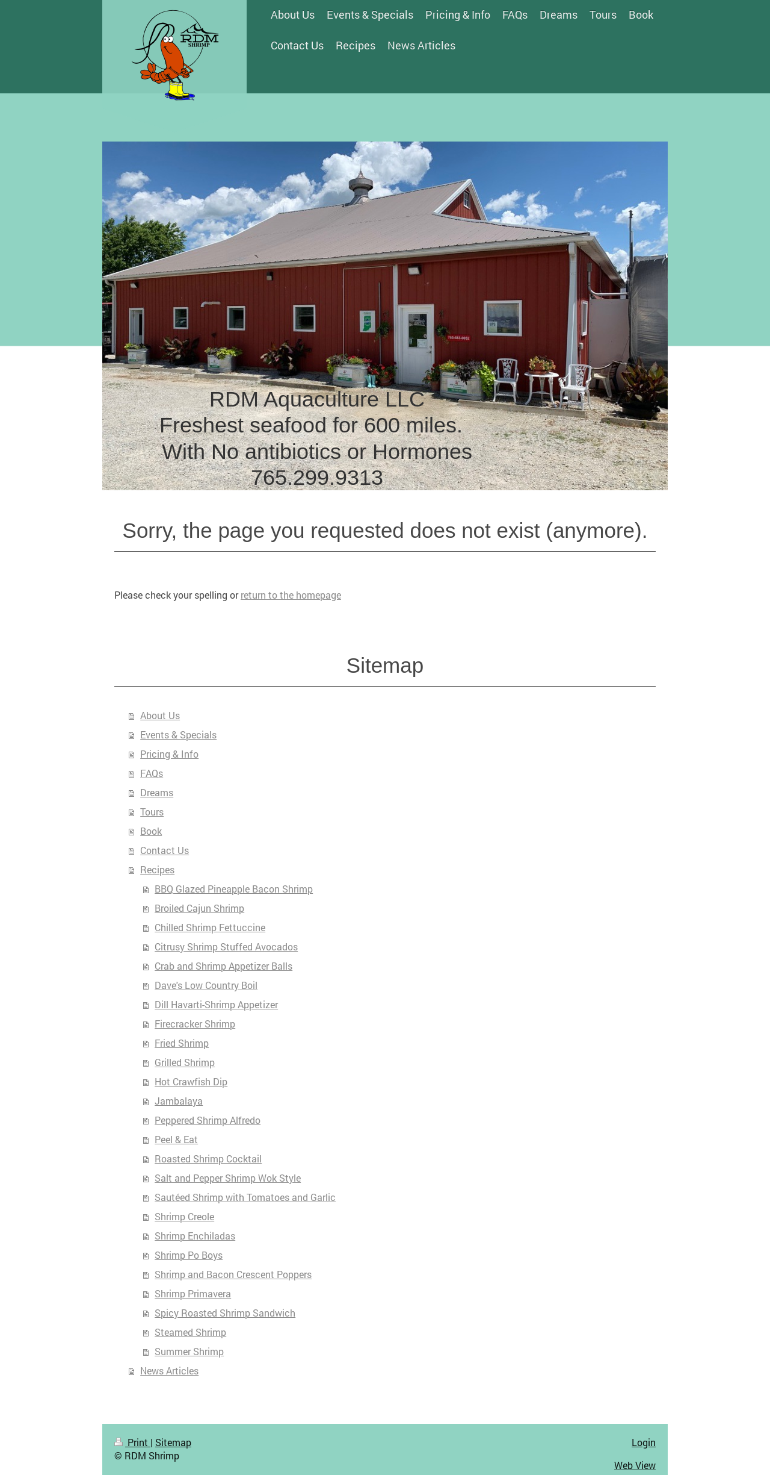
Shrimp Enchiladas (195, 1235)
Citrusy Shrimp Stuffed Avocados (226, 946)
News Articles (169, 1370)
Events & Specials (178, 734)
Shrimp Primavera (193, 1293)
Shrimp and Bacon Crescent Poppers (233, 1274)
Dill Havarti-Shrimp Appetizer (216, 1004)
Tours (152, 811)
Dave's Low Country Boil (206, 985)
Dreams (156, 792)
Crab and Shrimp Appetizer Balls (223, 965)
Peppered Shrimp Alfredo (207, 1120)
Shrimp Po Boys (189, 1255)
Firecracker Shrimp (195, 1023)
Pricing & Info (169, 753)
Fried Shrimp (182, 1043)
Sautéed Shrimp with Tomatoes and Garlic (245, 1197)
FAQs (151, 773)
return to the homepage (291, 594)
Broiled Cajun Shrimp (199, 908)
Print (132, 1442)
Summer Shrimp (189, 1351)
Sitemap (173, 1442)
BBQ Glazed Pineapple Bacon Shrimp (234, 888)
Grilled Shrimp (185, 1062)
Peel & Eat (176, 1139)
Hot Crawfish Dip (191, 1081)
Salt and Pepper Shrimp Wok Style (228, 1177)
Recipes (157, 869)
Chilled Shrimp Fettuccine (210, 927)
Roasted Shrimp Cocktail (208, 1158)
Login (644, 1442)
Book (151, 831)
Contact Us (164, 850)
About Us (160, 715)
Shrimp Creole (184, 1216)
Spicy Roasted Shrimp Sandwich (225, 1312)
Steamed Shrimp (190, 1332)
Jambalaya (179, 1100)
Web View (635, 1465)
